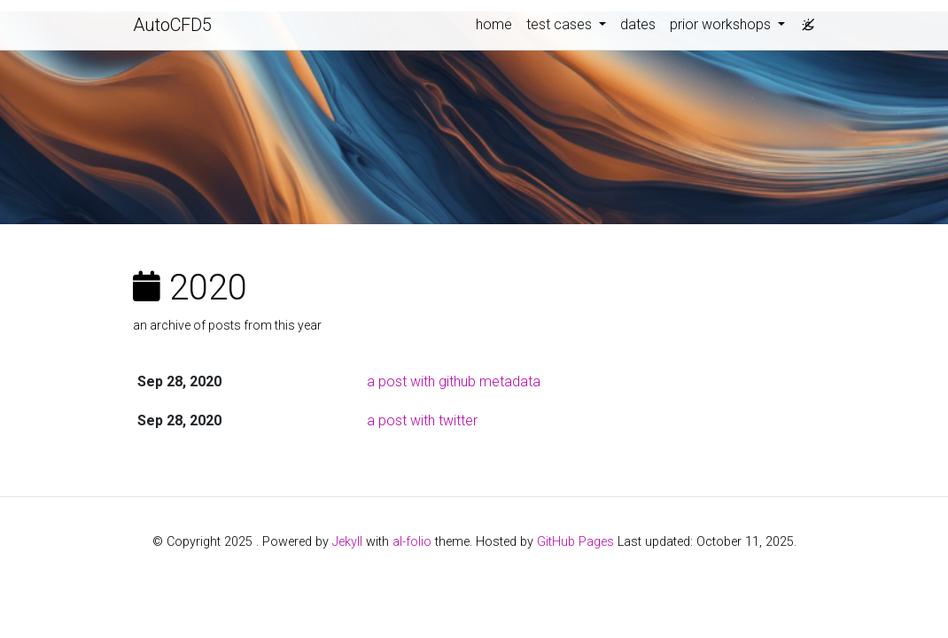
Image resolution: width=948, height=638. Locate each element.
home (494, 24)
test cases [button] (560, 24)
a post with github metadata (453, 381)
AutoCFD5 (172, 24)
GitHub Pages (575, 541)
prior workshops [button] (722, 24)
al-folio (411, 541)
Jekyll (347, 541)
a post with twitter (422, 420)
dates (638, 24)
